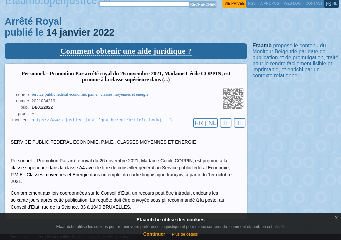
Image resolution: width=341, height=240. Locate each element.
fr (328, 3)
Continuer (154, 234)
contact (314, 3)
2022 (104, 32)
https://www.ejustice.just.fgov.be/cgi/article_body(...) (102, 120)
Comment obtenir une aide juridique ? (125, 51)
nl (334, 3)
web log (292, 3)
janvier (75, 32)
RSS (251, 3)
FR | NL (205, 122)
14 (51, 32)
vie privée (234, 3)
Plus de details (185, 234)
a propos (269, 3)
